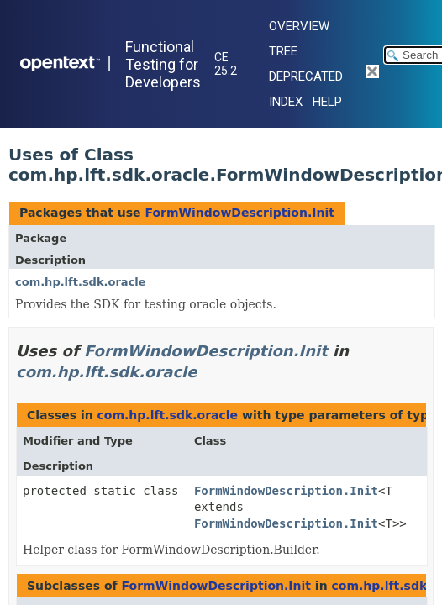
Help (327, 101)
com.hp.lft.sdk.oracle (80, 282)
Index (286, 101)
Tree (283, 51)
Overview (299, 26)
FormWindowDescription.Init (239, 212)
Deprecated (306, 76)
